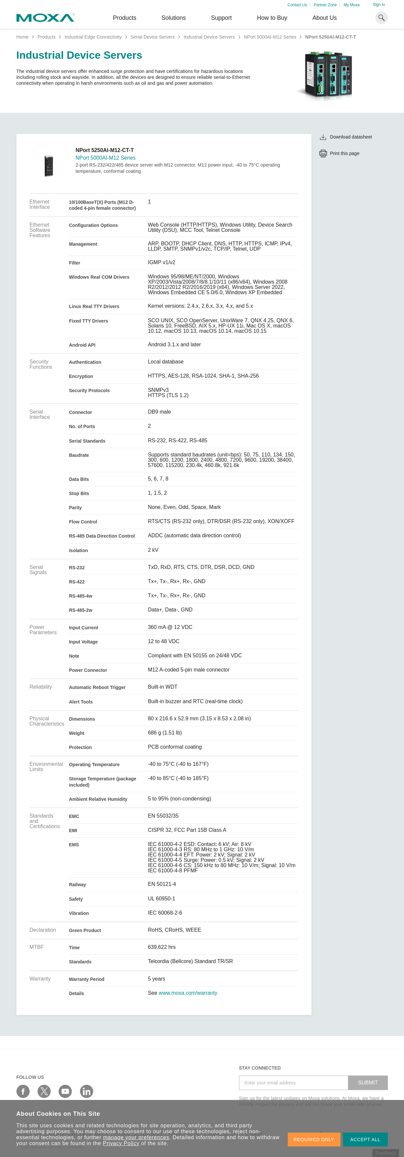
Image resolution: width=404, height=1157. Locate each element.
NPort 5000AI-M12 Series (270, 37)
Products (47, 37)
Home (22, 37)
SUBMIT (368, 1082)
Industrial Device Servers (209, 37)
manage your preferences (136, 1137)
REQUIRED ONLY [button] (314, 1139)
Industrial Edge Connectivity (93, 37)
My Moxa (351, 5)
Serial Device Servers (152, 37)
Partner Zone (325, 5)
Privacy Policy (121, 1143)
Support (221, 18)
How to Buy (272, 18)
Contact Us (297, 5)
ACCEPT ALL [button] (365, 1139)
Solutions (173, 18)
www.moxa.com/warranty (188, 993)
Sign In (379, 5)
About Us (324, 18)
